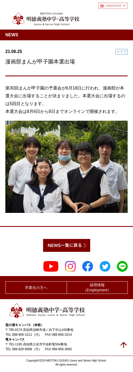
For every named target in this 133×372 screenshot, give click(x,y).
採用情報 (97, 288)
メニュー (123, 18)
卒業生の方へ (36, 287)
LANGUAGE (115, 5)
